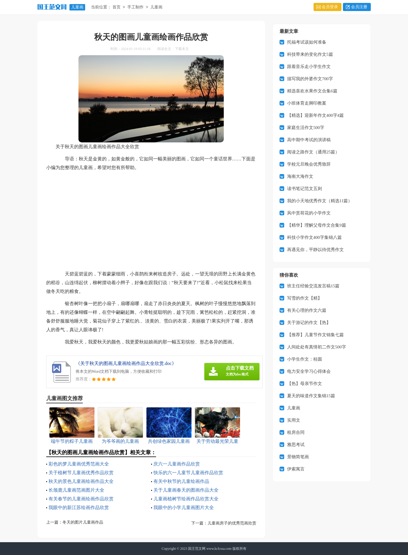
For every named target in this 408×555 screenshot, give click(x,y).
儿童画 (77, 7)
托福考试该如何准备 (306, 42)
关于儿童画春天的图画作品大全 (186, 490)
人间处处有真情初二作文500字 (316, 347)
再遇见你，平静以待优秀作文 (315, 249)
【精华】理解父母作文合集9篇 (316, 225)
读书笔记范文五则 (304, 188)
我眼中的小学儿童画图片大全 (183, 507)
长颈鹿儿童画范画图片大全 (76, 490)
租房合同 (296, 432)
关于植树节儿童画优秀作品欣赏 (81, 472)
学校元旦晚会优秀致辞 (309, 164)
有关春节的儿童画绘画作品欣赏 (81, 498)
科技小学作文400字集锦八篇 (314, 237)
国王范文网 (196, 549)
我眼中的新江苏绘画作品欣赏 (79, 507)
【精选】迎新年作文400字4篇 (315, 115)
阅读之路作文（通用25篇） (313, 152)
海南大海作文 (300, 176)
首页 (116, 7)
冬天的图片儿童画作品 (82, 522)
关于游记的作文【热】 (309, 322)
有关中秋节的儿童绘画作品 (181, 481)
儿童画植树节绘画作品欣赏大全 (186, 498)
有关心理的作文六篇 (306, 310)
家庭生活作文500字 (305, 127)
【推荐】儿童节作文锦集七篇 (315, 334)
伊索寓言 (296, 469)
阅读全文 (164, 49)
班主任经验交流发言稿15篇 (313, 286)
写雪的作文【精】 (304, 298)
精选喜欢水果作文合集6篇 (312, 91)
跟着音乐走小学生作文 (309, 66)
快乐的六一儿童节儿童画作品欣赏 (188, 472)
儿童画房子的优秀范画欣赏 (231, 523)
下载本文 (182, 49)
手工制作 (135, 7)
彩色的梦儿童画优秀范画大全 (79, 463)
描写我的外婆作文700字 (310, 78)
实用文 (293, 420)
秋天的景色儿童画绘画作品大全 (81, 481)
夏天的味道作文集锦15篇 (311, 395)
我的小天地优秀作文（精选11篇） (319, 200)
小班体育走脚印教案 (306, 103)
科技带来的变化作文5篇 (310, 54)
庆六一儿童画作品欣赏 (176, 463)
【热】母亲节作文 (304, 383)
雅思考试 (296, 444)
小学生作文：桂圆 (304, 359)
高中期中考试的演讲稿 (309, 139)
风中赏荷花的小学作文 (309, 213)
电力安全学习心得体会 (309, 371)
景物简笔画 (298, 456)
